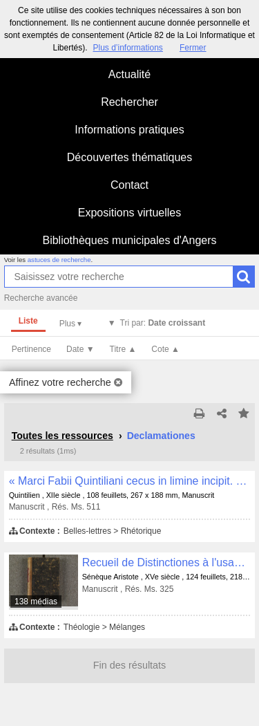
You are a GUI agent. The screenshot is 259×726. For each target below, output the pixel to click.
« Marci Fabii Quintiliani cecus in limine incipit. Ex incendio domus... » (130, 481)
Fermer (193, 48)
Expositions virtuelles (129, 212)
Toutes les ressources (62, 435)
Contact (129, 185)
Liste (28, 321)
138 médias (36, 601)
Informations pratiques (129, 130)
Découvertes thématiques (129, 157)
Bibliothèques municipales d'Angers (129, 240)
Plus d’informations (127, 48)
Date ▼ (80, 349)
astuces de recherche (59, 259)
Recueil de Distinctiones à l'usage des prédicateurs (166, 562)
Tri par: (163, 323)
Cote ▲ (165, 349)
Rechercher (129, 102)
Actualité (129, 74)
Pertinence (31, 349)
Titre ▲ (123, 349)
